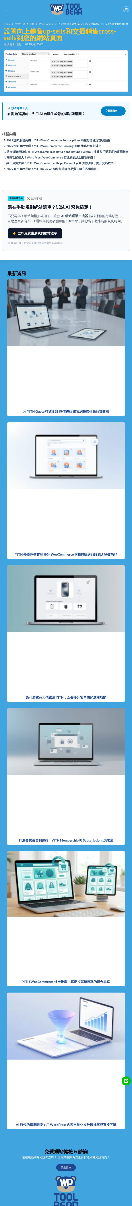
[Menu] (5, 9)
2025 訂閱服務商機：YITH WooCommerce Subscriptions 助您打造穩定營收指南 (58, 140)
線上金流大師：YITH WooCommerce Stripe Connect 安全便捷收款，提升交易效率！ (61, 163)
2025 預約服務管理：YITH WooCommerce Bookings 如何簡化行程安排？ (53, 146)
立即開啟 (113, 111)
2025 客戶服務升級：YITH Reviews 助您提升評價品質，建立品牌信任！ (53, 169)
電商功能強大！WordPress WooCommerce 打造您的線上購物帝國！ (51, 157)
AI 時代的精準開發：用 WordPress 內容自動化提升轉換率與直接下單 (66, 1125)
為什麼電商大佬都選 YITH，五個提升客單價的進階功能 (66, 697)
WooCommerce (48, 23)
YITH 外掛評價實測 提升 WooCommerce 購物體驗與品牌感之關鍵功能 (66, 554)
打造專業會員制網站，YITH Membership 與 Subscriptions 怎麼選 (66, 840)
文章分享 (20, 23)
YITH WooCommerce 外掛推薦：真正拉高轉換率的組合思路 (66, 982)
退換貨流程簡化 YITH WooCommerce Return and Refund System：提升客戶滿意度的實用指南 (67, 151)
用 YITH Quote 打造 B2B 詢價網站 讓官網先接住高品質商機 (66, 411)
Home (7, 23)
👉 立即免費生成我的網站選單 (35, 233)
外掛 (32, 23)
